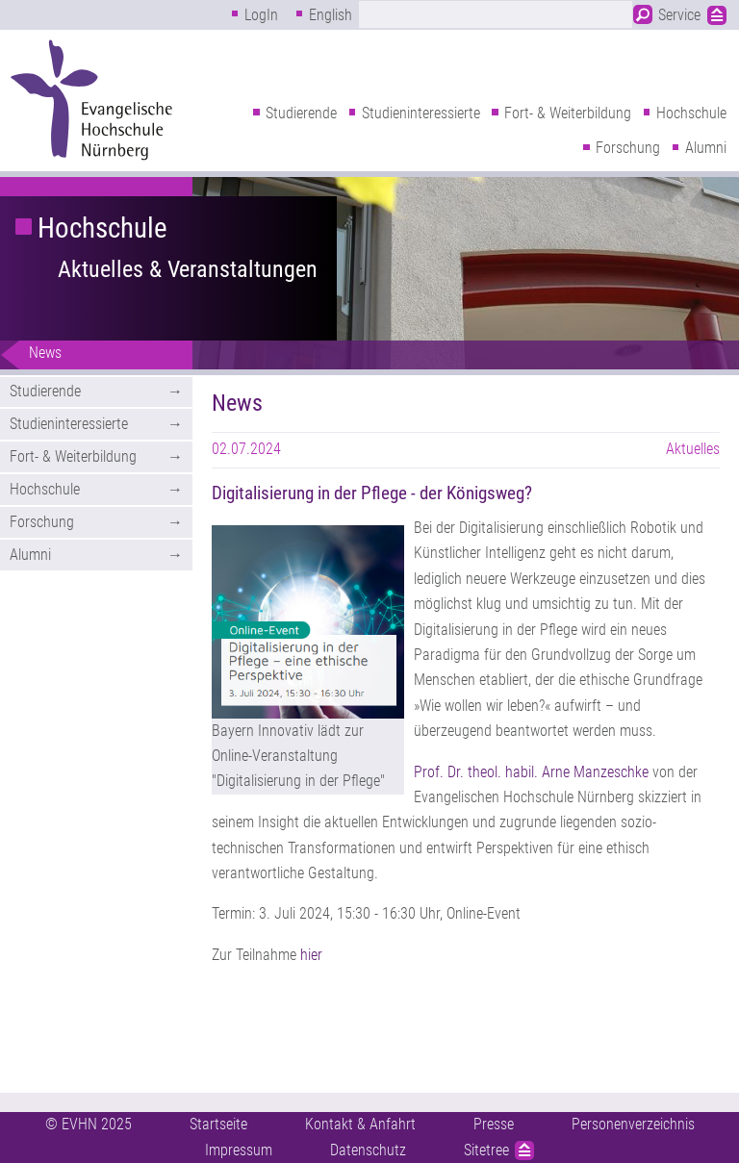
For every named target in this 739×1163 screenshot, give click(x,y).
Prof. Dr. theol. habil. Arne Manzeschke (531, 772)
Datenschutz (368, 1150)
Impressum (238, 1150)
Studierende (301, 113)
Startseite (218, 1124)
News (45, 352)
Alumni (705, 148)
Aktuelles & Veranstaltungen (188, 269)
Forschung (628, 148)
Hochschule (691, 113)
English (330, 15)
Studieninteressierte (421, 113)
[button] (308, 622)
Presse (493, 1124)
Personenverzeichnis (633, 1124)
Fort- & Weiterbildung (567, 113)
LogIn (261, 15)
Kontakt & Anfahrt (360, 1124)
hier (311, 955)
